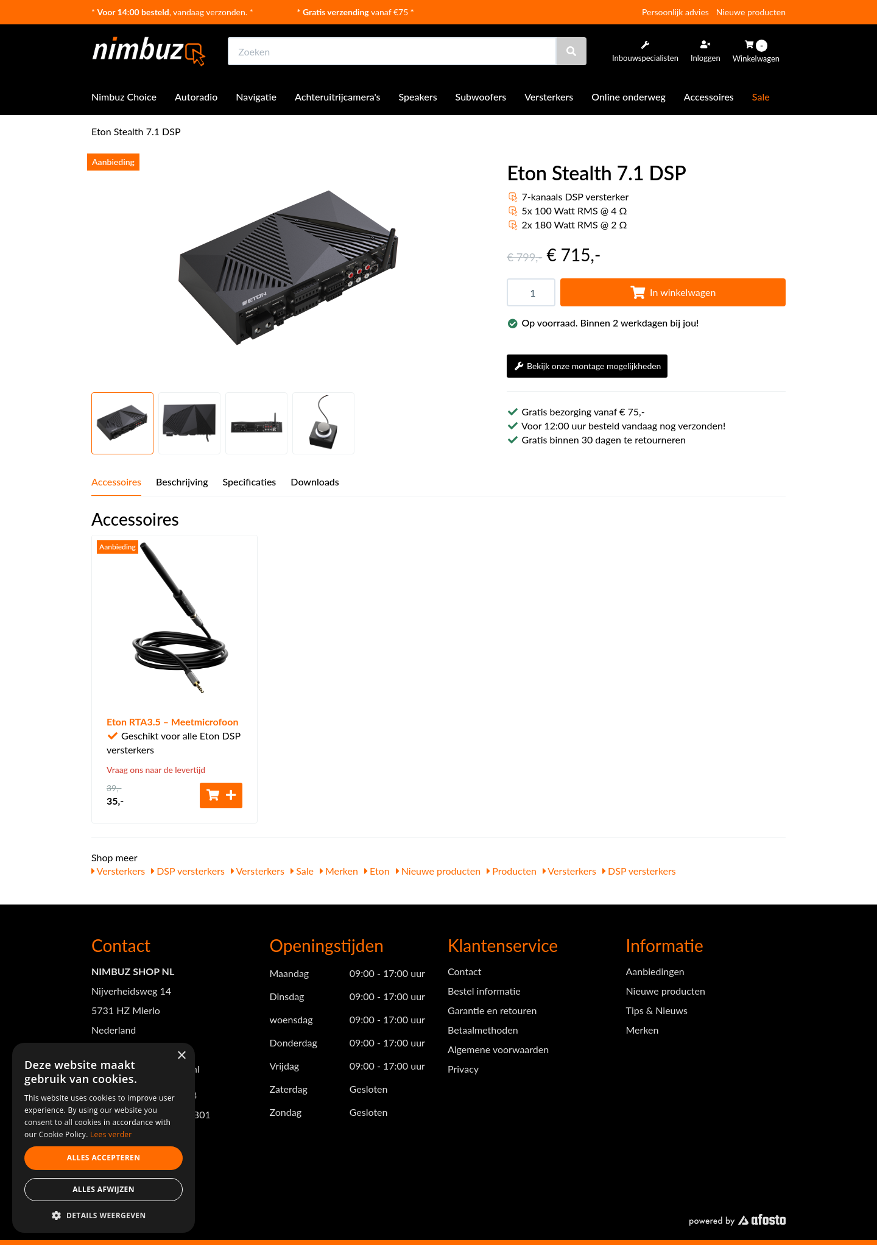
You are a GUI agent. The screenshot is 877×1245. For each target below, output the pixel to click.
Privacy (463, 1068)
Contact (464, 971)
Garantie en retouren (492, 1010)
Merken (339, 870)
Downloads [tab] (315, 481)
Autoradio (196, 96)
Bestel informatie (484, 990)
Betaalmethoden (483, 1029)
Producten (512, 870)
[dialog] (103, 1138)
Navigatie (256, 96)
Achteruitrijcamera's (338, 96)
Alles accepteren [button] (104, 1157)
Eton (377, 870)
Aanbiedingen (655, 971)
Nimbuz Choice (124, 96)
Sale (761, 96)
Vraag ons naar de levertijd (156, 769)
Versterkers (548, 96)
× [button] (181, 1055)
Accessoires (709, 96)
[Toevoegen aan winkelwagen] (221, 795)
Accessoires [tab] (116, 481)
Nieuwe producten (751, 12)
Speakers (418, 96)
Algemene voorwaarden (498, 1049)
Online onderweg (628, 96)
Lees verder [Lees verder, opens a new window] (111, 1134)
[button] (103, 1215)
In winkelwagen (673, 292)
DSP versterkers (188, 870)
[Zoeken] (571, 51)
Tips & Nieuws (657, 1010)
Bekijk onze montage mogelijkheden (587, 366)
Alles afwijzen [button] (103, 1189)
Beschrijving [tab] (182, 481)
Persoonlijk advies (675, 12)
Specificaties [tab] (249, 481)
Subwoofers (481, 96)
